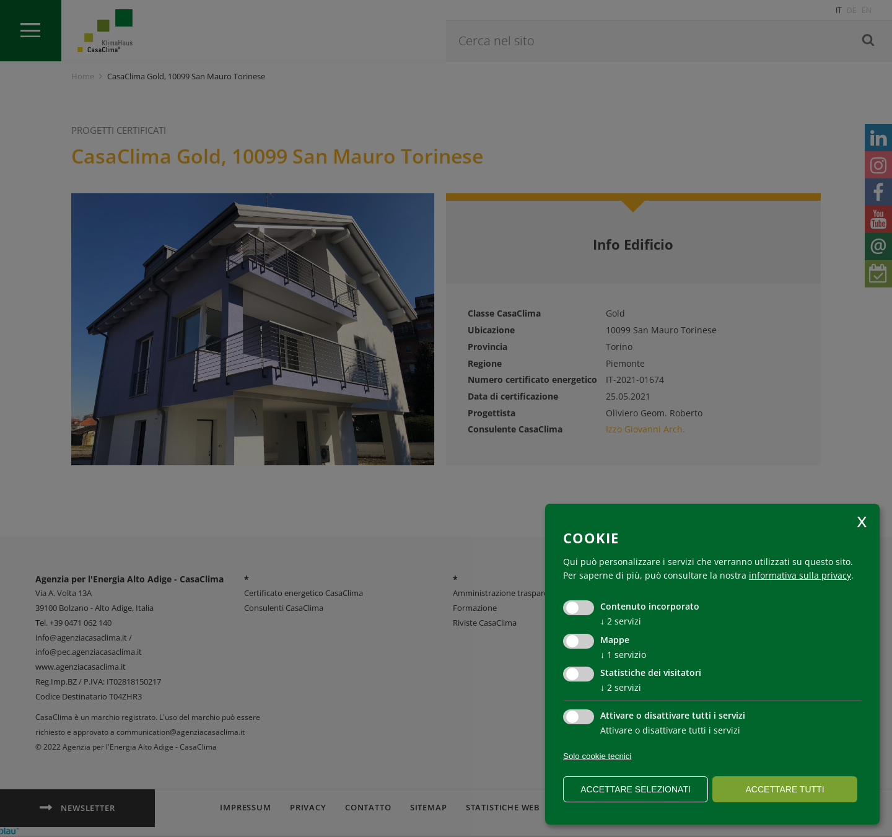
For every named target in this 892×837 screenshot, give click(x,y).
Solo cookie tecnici (597, 756)
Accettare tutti (784, 789)
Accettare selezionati (635, 789)
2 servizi (620, 621)
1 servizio (623, 654)
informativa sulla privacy (800, 575)
